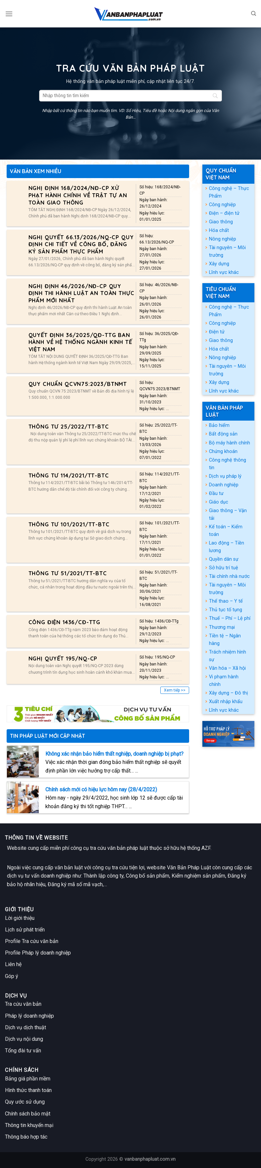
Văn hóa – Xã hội (227, 668)
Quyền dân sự (223, 559)
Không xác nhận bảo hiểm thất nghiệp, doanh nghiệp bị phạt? (114, 754)
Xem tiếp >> (174, 690)
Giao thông (221, 222)
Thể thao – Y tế (226, 601)
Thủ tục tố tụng (225, 610)
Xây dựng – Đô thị (228, 693)
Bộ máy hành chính (229, 443)
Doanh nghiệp (223, 485)
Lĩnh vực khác (224, 272)
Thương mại (222, 627)
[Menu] (9, 14)
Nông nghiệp (222, 239)
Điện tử (217, 332)
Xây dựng (219, 264)
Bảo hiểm (219, 425)
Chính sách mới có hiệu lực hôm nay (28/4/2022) (101, 789)
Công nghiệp (222, 204)
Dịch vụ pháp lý (225, 476)
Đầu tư (216, 493)
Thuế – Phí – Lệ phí (229, 618)
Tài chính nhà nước (229, 576)
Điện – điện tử (224, 213)
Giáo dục (218, 502)
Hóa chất (219, 230)
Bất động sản (223, 434)
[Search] (253, 13)
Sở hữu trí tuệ (223, 568)
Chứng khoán (223, 451)
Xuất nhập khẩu (225, 701)
